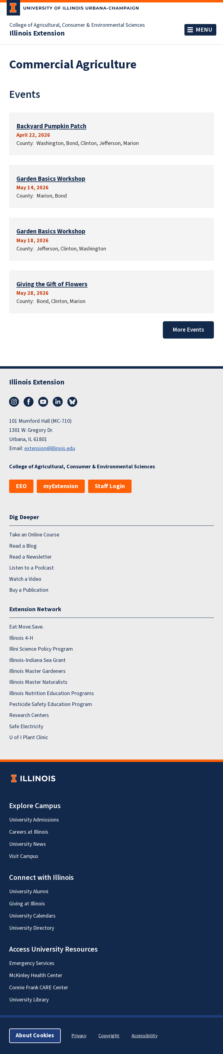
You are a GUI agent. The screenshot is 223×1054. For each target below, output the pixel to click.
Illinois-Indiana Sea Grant (37, 660)
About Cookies (35, 1036)
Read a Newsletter (30, 557)
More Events (188, 330)
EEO (21, 486)
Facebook (28, 401)
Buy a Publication (28, 590)
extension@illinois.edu (49, 448)
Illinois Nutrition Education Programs (51, 693)
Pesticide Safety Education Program (50, 704)
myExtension (60, 486)
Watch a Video (25, 579)
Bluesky (72, 401)
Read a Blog (23, 545)
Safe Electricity (26, 726)
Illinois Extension (37, 33)
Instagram (14, 401)
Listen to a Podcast (31, 568)
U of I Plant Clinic (28, 737)
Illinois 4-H (21, 638)
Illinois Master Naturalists (38, 682)
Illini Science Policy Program (41, 649)
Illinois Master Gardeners (37, 671)
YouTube (43, 401)
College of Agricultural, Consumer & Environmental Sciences (77, 25)
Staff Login (110, 486)
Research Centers (29, 715)
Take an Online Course (34, 535)
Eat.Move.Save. (26, 627)
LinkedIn (57, 401)
